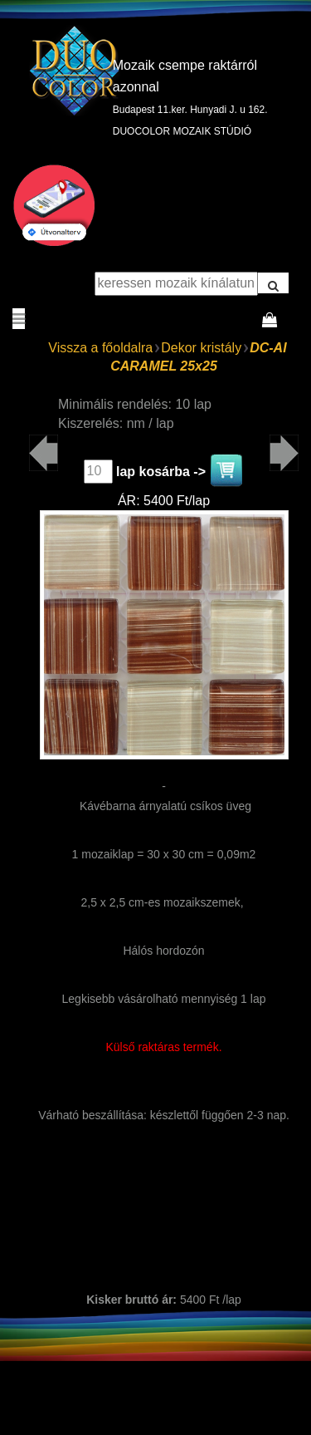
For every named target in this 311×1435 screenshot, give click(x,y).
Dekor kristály (201, 348)
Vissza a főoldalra (100, 348)
